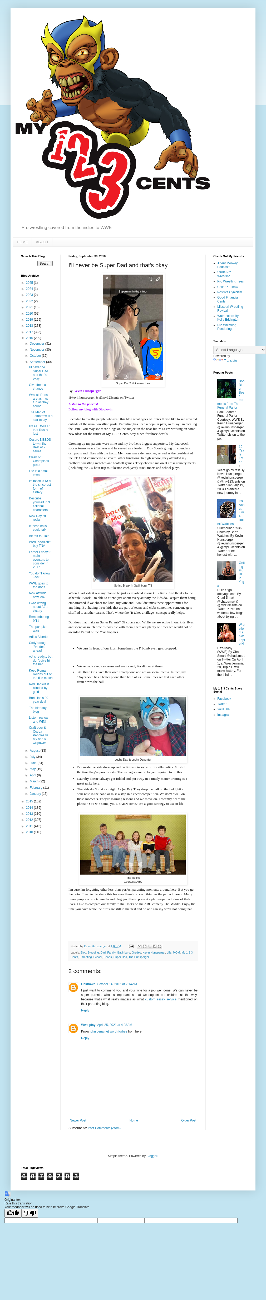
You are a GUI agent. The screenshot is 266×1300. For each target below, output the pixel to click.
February (36, 788)
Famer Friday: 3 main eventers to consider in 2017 (40, 559)
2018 (30, 326)
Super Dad (120, 957)
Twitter (221, 704)
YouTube (223, 709)
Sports (108, 957)
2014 (30, 808)
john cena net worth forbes (108, 1031)
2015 (30, 801)
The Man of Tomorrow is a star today (41, 416)
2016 (30, 338)
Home (134, 1120)
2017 (30, 332)
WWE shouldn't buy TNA (40, 544)
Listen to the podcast (83, 404)
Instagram (224, 715)
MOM (176, 952)
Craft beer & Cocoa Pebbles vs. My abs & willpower (39, 735)
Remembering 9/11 (39, 618)
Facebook (224, 699)
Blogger (151, 1156)
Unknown (88, 984)
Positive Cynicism (229, 292)
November (37, 349)
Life (169, 952)
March (35, 781)
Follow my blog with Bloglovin (90, 409)
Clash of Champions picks (39, 461)
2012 (30, 820)
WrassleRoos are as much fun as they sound (39, 400)
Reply (85, 1010)
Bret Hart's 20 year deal (38, 699)
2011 (30, 826)
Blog (83, 952)
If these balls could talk (38, 528)
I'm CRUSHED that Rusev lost (39, 429)
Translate (225, 361)
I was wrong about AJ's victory (38, 607)
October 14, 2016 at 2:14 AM (117, 984)
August (35, 750)
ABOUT (42, 242)
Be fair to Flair (39, 536)
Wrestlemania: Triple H (242, 634)
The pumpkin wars (38, 628)
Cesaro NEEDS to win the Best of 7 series (40, 445)
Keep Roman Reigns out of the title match (41, 674)
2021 (30, 307)
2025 (30, 283)
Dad (103, 952)
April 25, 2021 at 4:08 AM (114, 1025)
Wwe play (88, 1025)
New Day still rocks (38, 518)
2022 (30, 301)
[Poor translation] (29, 1213)
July (33, 757)
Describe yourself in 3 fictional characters (39, 504)
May (33, 769)
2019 (30, 319)
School (97, 957)
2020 (30, 313)
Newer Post (78, 1120)
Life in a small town (38, 473)
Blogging (93, 952)
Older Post (188, 1120)
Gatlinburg (123, 952)
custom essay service (160, 999)
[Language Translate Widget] (239, 350)
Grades (136, 952)
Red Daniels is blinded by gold (39, 688)
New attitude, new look (38, 595)
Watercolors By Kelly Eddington (228, 317)
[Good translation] (12, 1213)
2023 (30, 295)
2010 (30, 832)
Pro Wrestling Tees (230, 281)
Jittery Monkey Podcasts (227, 265)
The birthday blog (38, 709)
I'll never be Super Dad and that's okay (38, 372)
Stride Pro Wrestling (224, 274)
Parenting (86, 957)
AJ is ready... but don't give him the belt (40, 660)
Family (111, 952)
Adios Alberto (38, 637)
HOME (22, 242)
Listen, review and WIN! (38, 719)
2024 (30, 289)
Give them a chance (37, 386)
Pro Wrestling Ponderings (226, 327)
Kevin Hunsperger (87, 391)
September (38, 362)
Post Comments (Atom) (104, 1128)
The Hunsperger (139, 957)
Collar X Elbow (227, 287)
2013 (30, 814)
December (37, 343)
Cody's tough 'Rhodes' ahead (38, 646)
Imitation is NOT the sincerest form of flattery (40, 486)
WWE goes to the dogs (38, 585)
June (33, 763)
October (36, 356)
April (33, 775)
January (36, 794)
